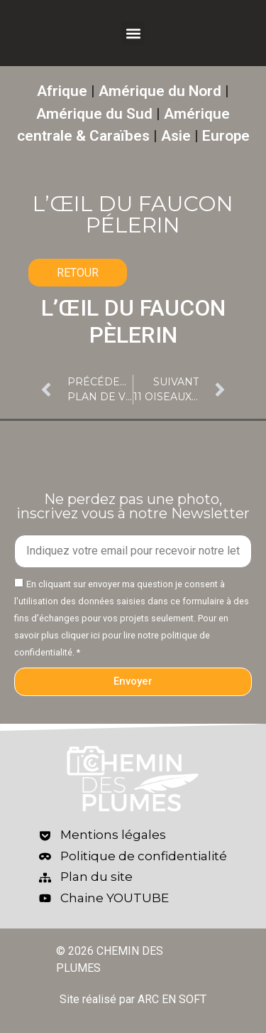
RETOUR (78, 272)
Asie (176, 135)
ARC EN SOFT (172, 999)
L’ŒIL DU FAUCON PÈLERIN (133, 321)
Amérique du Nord (160, 91)
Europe (226, 135)
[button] (133, 33)
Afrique (62, 91)
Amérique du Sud (94, 113)
